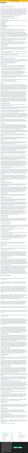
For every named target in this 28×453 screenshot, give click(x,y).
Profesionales (11, 439)
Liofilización (11, 435)
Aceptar (15, 447)
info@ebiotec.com (20, 434)
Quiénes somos (12, 434)
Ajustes (24, 447)
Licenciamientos (12, 440)
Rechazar (20, 447)
